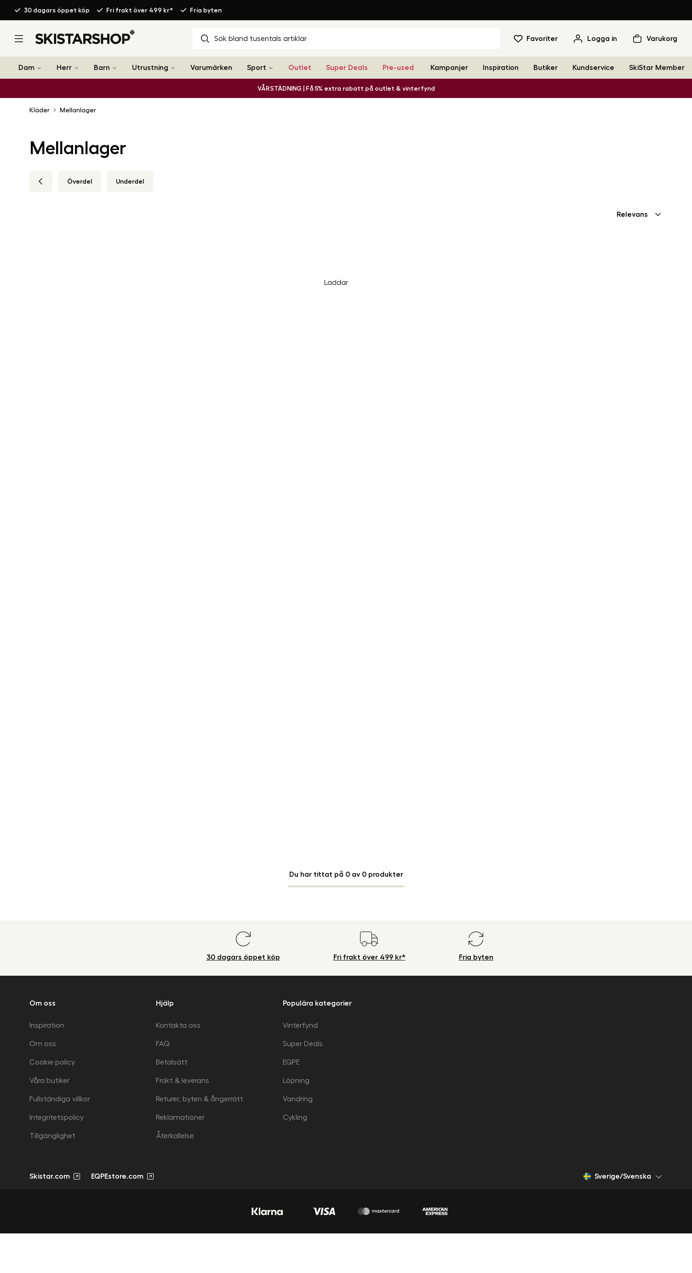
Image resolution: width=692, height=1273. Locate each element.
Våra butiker (49, 1080)
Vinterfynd (300, 1025)
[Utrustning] (173, 68)
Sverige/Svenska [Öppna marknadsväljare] (623, 1176)
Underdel (130, 181)
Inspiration (501, 67)
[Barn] (114, 68)
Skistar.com (54, 1176)
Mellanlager (78, 110)
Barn (102, 67)
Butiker (545, 67)
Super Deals (347, 67)
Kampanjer (449, 67)
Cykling (295, 1117)
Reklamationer (180, 1117)
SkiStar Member (657, 67)
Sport (256, 67)
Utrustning (150, 67)
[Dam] (39, 68)
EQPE (291, 1062)
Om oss (42, 1043)
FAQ (163, 1043)
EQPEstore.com (122, 1176)
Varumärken (211, 67)
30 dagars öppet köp (57, 10)
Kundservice (593, 67)
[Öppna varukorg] (654, 38)
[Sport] (271, 68)
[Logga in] (594, 38)
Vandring (298, 1099)
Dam (26, 67)
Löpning (296, 1080)
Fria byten (206, 10)
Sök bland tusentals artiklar (253, 38)
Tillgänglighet (52, 1136)
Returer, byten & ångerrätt (199, 1099)
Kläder (39, 110)
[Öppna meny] (19, 38)
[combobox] (639, 214)
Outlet (299, 67)
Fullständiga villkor (59, 1099)
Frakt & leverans (182, 1080)
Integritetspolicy (56, 1117)
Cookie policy (52, 1062)
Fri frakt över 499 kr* (139, 10)
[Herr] (76, 68)
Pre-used (398, 67)
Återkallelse (175, 1136)
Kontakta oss (178, 1025)
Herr (64, 67)
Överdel (79, 181)
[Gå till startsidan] (85, 36)
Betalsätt (172, 1062)
